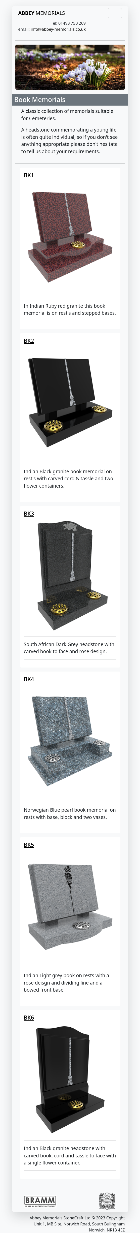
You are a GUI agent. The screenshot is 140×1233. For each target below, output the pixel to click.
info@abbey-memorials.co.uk (58, 29)
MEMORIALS (41, 13)
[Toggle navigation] (115, 13)
